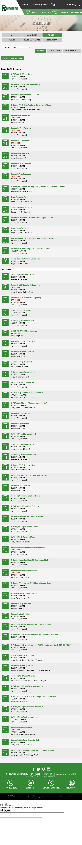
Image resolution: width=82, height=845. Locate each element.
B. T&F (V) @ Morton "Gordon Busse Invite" (29, 403)
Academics (32, 35)
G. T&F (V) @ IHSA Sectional (22, 655)
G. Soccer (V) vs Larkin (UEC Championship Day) (31, 583)
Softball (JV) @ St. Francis (21, 727)
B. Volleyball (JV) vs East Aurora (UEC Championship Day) (34, 634)
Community (52, 40)
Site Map (41, 798)
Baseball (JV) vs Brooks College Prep (26, 297)
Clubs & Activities (32, 40)
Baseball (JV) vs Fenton (20, 413)
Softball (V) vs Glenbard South (23, 434)
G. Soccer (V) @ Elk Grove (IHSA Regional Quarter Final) (34, 696)
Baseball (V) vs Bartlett (20, 614)
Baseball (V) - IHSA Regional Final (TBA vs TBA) (30, 248)
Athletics (52, 35)
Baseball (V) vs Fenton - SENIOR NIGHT (27, 516)
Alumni (12, 40)
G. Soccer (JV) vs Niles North (22, 320)
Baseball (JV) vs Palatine (21, 128)
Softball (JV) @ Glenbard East (23, 274)
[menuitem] (28, 12)
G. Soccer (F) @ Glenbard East (23, 444)
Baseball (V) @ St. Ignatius (22, 665)
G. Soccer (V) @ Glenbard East (23, 465)
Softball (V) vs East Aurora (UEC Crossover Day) (31, 624)
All (12, 35)
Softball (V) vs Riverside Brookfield (25, 496)
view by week (54, 51)
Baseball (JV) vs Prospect (21, 163)
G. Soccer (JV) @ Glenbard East (23, 454)
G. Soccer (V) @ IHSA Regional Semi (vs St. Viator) (31, 105)
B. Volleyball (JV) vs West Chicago (25, 506)
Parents (36, 5)
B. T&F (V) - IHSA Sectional (22, 74)
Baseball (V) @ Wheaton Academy (25, 95)
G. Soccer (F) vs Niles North (22, 310)
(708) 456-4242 (35, 776)
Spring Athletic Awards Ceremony (25, 259)
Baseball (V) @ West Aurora (22, 351)
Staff (45, 5)
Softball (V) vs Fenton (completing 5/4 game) (30, 475)
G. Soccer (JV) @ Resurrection (23, 372)
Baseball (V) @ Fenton (20, 423)
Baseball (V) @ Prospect (21, 153)
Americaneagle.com (68, 796)
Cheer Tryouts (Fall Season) (22, 197)
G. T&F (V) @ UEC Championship (24, 331)
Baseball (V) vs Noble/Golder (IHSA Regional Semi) (32, 217)
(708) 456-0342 (51, 776)
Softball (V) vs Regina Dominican (25, 717)
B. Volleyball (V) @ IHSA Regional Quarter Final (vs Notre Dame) (38, 186)
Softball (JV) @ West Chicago (23, 676)
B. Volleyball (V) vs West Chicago (24, 527)
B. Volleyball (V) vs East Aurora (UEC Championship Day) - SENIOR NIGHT (41, 645)
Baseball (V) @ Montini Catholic (24, 570)
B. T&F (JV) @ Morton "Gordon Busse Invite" (29, 393)
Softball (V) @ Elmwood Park (23, 537)
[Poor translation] (7, 810)
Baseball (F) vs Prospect (21, 174)
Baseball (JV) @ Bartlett (21, 603)
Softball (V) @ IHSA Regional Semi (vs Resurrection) (32, 750)
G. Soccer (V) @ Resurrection (23, 362)
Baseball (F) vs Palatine (20, 141)
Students (26, 5)
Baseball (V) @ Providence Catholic (25, 740)
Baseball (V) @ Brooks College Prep (25, 285)
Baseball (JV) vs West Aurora (23, 341)
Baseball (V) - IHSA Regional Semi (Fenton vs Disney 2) (33, 238)
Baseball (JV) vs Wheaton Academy (25, 84)
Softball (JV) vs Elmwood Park (23, 382)
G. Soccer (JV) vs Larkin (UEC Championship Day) (31, 560)
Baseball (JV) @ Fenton (20, 485)
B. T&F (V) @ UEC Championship (24, 593)
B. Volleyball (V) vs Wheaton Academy (27, 707)
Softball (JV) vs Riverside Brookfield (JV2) (28, 547)
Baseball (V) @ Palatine (20, 115)
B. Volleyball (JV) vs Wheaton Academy (27, 686)
